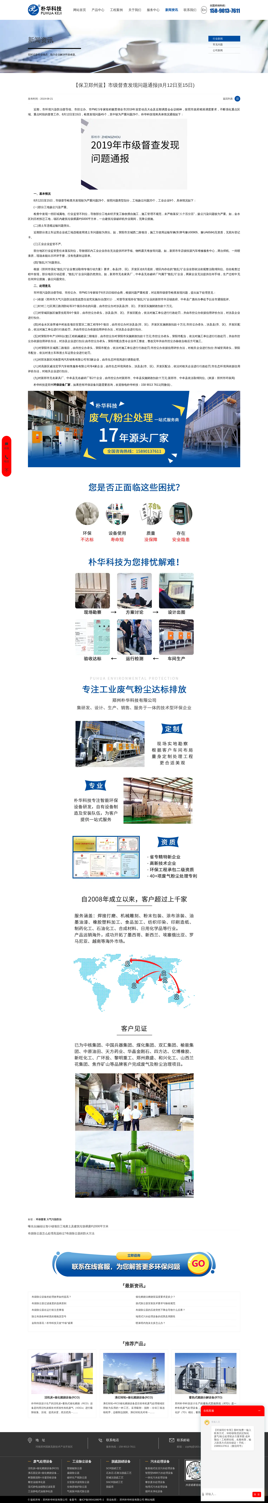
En (204, 10)
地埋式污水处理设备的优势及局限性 (155, 1316)
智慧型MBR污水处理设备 (159, 1472)
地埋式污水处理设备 (156, 1486)
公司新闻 (218, 50)
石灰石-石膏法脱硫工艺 (119, 1472)
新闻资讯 (171, 10)
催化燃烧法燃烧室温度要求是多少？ (155, 1296)
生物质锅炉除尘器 (77, 1486)
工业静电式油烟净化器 (40, 1491)
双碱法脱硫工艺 (114, 1477)
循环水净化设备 (154, 1491)
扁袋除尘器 (73, 1472)
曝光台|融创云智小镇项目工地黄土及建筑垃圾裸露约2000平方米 (68, 1226)
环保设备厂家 (61, 384)
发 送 (257, 1494)
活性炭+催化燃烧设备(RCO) (43, 1468)
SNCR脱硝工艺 (114, 1482)
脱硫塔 (110, 1486)
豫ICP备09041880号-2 (91, 1499)
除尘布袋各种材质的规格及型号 (49, 1316)
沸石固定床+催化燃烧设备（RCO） (45, 1472)
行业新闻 (218, 38)
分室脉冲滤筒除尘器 (78, 1482)
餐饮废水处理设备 (155, 1482)
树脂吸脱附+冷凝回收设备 (42, 1477)
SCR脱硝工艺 (113, 1468)
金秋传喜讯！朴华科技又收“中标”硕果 (52, 1323)
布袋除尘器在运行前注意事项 (48, 1309)
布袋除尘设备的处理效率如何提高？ (51, 1296)
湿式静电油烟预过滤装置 (41, 1486)
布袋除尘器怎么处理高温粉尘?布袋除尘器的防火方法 (61, 1233)
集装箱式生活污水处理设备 (160, 1468)
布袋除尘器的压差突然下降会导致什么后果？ (160, 1309)
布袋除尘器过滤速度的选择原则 (49, 1303)
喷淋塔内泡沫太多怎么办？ (150, 1323)
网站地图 (150, 1499)
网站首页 (79, 10)
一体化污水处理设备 (156, 1477)
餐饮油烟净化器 (36, 1482)
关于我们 (134, 10)
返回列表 (228, 98)
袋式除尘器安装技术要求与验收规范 (155, 1303)
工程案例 (116, 10)
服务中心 (153, 10)
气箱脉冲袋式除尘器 (78, 1491)
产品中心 (98, 10)
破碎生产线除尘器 (77, 1477)
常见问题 (218, 44)
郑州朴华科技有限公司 (132, 1499)
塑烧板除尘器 (74, 1468)
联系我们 (190, 10)
